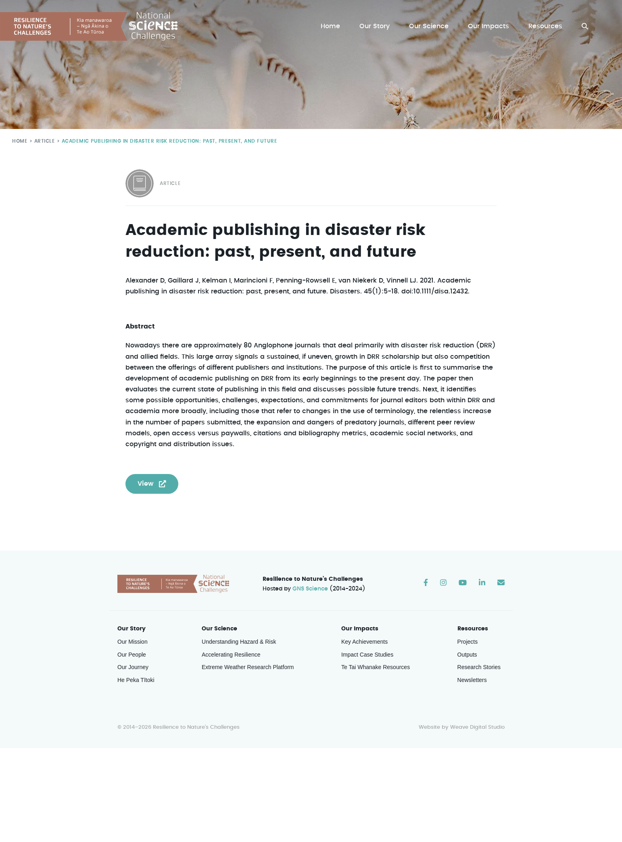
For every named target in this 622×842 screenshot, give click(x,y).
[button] (585, 26)
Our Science (430, 26)
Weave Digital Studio (477, 728)
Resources (545, 26)
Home (332, 26)
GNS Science (310, 589)
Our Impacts (489, 26)
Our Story (376, 26)
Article (43, 140)
